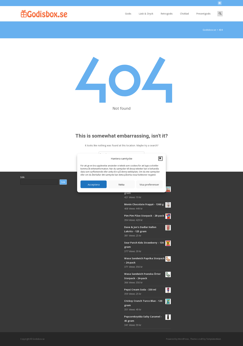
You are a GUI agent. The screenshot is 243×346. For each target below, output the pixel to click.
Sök (22, 177)
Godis (128, 16)
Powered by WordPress (177, 339)
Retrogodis (167, 16)
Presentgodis (203, 16)
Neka (121, 184)
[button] (160, 158)
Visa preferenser (149, 184)
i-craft (200, 339)
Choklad (184, 16)
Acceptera (94, 184)
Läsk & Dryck (146, 16)
